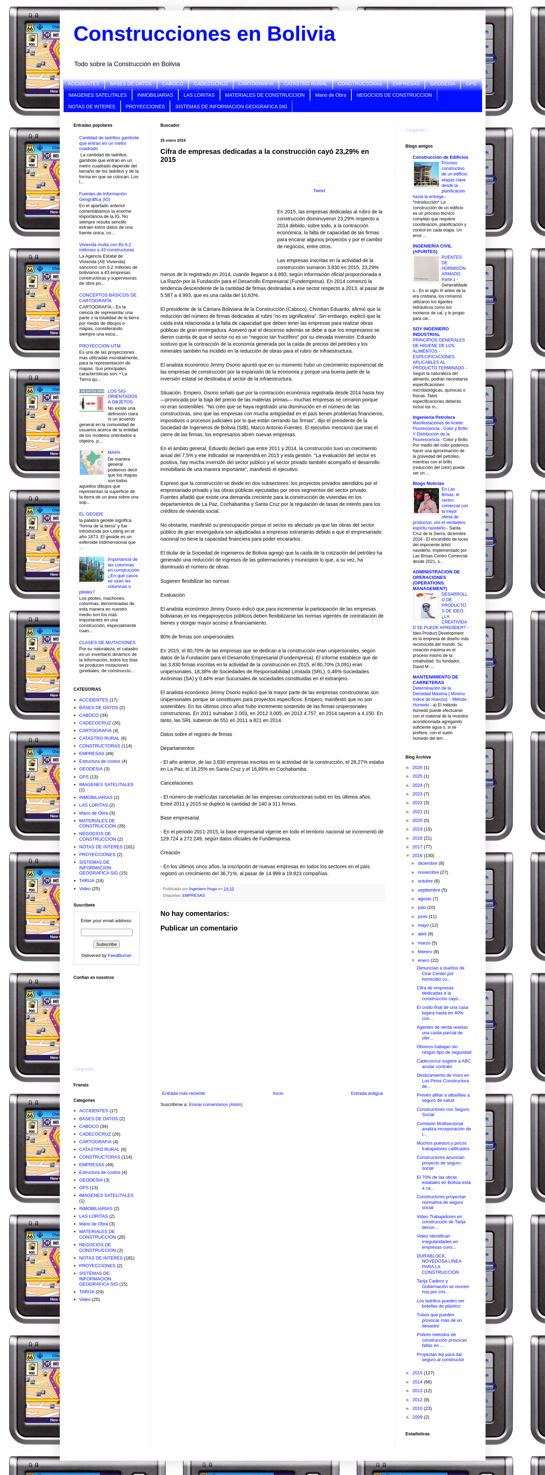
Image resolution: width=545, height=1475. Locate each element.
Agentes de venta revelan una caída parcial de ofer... (442, 1033)
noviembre (429, 872)
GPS (471, 83)
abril (423, 933)
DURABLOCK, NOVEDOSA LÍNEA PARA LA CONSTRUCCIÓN (439, 1264)
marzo (425, 943)
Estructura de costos (100, 761)
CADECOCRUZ (211, 83)
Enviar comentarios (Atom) (216, 1104)
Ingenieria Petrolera (434, 417)
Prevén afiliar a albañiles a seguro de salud (443, 1097)
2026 (418, 767)
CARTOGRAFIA (256, 83)
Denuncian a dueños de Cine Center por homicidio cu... (440, 973)
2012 (418, 1399)
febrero (425, 951)
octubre (426, 881)
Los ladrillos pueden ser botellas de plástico (440, 1303)
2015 (418, 1372)
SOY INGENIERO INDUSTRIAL (431, 331)
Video (85, 888)
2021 (418, 811)
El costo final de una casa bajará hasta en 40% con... (442, 1013)
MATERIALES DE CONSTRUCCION (265, 95)
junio (423, 916)
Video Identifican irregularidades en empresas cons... (437, 1241)
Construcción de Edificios (441, 157)
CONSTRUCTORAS (360, 83)
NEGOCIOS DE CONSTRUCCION (394, 95)
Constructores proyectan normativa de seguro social (441, 1202)
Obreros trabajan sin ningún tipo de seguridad (444, 1049)
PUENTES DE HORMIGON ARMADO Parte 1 (454, 268)
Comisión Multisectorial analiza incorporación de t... (444, 1129)
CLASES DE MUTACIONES (107, 642)
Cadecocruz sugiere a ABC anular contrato (444, 1063)
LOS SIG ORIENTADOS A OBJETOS (122, 397)
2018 (418, 838)
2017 (418, 846)
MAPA (114, 452)
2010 (418, 1408)
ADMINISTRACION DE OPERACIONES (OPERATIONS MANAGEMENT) (436, 580)
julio (422, 907)
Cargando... (85, 1069)
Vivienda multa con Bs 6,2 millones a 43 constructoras (106, 247)
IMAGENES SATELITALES (97, 95)
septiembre (429, 890)
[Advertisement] (108, 1019)
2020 (418, 820)
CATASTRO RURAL (306, 83)
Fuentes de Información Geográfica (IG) (103, 196)
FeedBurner (120, 955)
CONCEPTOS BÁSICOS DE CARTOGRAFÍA (108, 297)
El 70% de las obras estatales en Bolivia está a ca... (444, 1183)
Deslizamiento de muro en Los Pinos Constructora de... (443, 1081)
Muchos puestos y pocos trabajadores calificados (443, 1145)
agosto (425, 898)
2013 (418, 1390)
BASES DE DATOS (131, 83)
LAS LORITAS (199, 95)
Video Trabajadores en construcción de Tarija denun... (441, 1222)
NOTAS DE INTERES (91, 106)
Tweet (319, 190)
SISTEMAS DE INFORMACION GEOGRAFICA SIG (231, 106)
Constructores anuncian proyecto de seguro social (440, 1163)
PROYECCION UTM (100, 345)
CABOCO (173, 83)
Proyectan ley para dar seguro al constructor (440, 1357)
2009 (418, 1417)
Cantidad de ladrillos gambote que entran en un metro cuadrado (109, 143)
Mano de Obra (331, 95)
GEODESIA (442, 83)
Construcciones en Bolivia (205, 33)
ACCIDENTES (83, 83)
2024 (418, 785)
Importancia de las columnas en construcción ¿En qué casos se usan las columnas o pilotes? (109, 576)
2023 (418, 794)
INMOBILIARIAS (155, 95)
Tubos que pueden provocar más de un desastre (439, 1320)
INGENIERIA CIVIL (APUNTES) (432, 248)
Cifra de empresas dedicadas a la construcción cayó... (439, 993)
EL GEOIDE (91, 514)
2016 (418, 855)
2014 (418, 1381)
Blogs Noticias (428, 483)
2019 (418, 829)
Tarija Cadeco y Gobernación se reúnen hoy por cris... (443, 1286)
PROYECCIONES (145, 106)
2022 (418, 802)
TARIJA (87, 880)
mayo (424, 925)
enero (424, 960)
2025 (418, 776)
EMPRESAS (406, 83)
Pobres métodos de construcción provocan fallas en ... (442, 1340)
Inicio (278, 1093)
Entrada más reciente (183, 1093)
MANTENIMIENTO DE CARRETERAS (435, 679)
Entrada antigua (367, 1093)
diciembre (428, 863)
